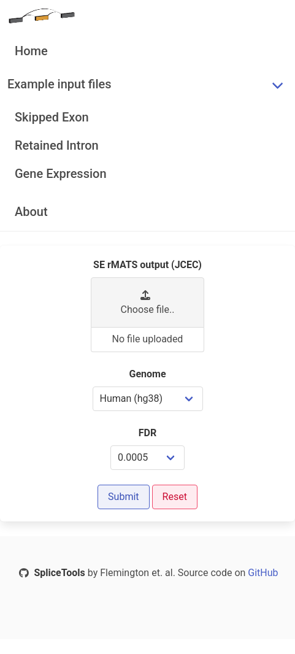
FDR (147, 433)
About (31, 211)
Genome (147, 374)
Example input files (59, 84)
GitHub (261, 573)
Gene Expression (61, 173)
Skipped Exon (52, 117)
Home (31, 51)
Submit (123, 496)
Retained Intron (57, 145)
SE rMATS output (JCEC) (147, 265)
